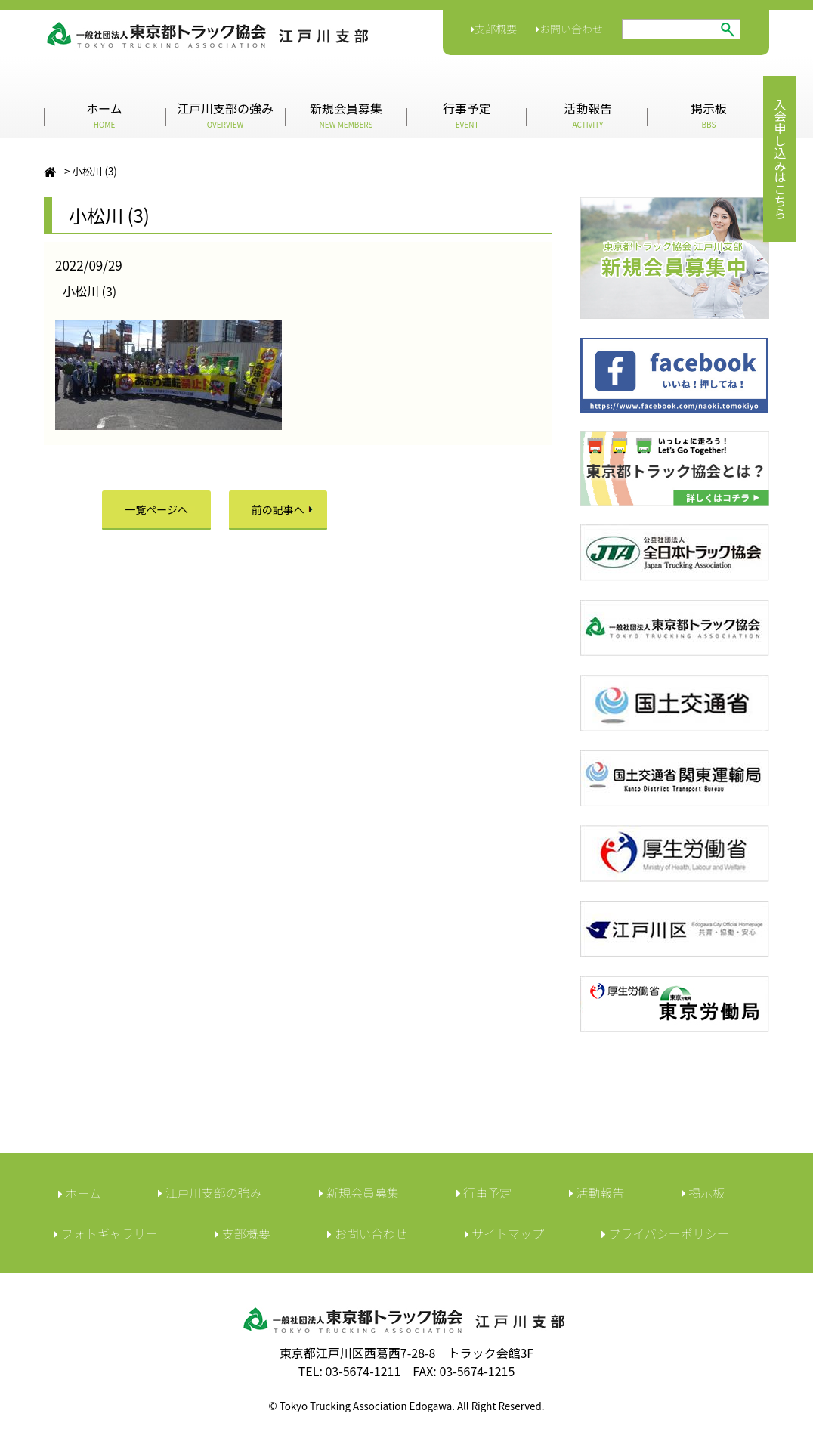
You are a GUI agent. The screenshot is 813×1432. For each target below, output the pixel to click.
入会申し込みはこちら (780, 158)
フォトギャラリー (106, 1233)
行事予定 (467, 114)
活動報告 (588, 114)
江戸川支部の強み (225, 114)
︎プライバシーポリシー (665, 1233)
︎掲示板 (703, 1192)
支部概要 (494, 28)
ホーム (104, 114)
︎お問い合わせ (367, 1233)
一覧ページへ (156, 509)
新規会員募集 (346, 114)
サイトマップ (505, 1233)
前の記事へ (278, 509)
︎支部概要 (242, 1233)
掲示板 (709, 114)
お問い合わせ (569, 28)
